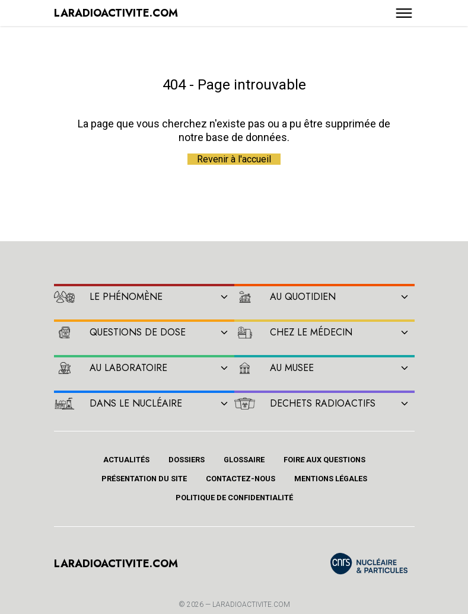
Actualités (126, 459)
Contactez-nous (240, 478)
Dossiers (186, 459)
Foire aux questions (324, 459)
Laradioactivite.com (251, 604)
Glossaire (244, 459)
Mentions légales (330, 478)
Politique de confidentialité (234, 497)
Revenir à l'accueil (234, 159)
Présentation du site (144, 478)
